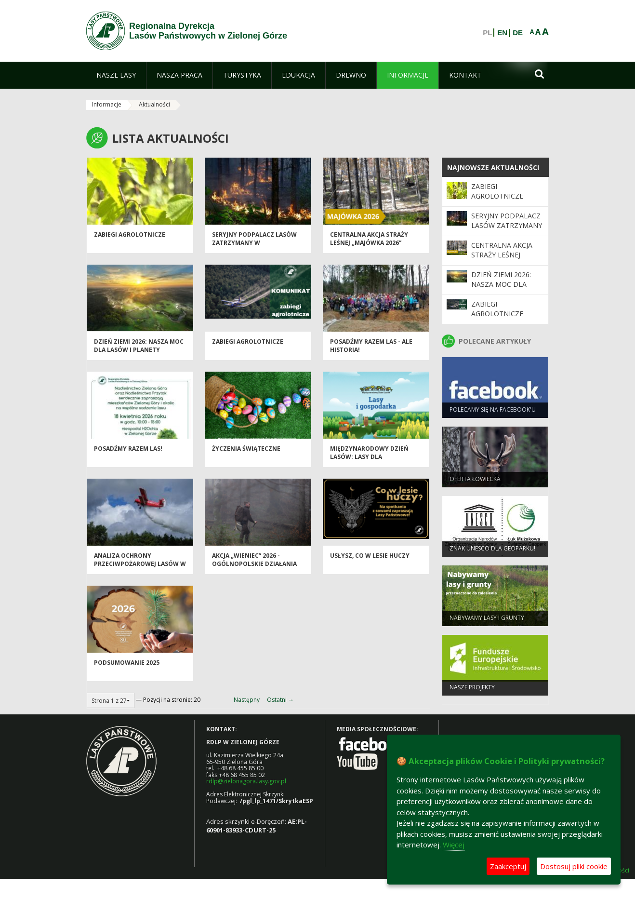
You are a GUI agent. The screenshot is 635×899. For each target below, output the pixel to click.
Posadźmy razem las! (128, 451)
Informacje (106, 104)
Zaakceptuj (508, 866)
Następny (247, 700)
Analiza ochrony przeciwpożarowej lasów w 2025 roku (140, 566)
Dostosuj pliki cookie (574, 866)
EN (502, 33)
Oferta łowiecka (475, 481)
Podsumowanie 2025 (126, 665)
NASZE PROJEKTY (472, 689)
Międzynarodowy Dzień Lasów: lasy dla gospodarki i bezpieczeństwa (369, 463)
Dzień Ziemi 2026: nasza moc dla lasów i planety (139, 348)
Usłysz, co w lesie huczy (370, 558)
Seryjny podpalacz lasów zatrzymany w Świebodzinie (254, 245)
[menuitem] (116, 75)
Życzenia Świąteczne (246, 451)
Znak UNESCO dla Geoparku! (492, 551)
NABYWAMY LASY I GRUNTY (487, 620)
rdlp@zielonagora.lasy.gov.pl (246, 781)
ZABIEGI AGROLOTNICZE (129, 237)
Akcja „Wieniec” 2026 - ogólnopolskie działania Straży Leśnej (254, 566)
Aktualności (154, 104)
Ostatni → (280, 700)
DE (518, 33)
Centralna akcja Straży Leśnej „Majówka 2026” (369, 241)
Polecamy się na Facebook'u (493, 412)
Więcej (453, 844)
